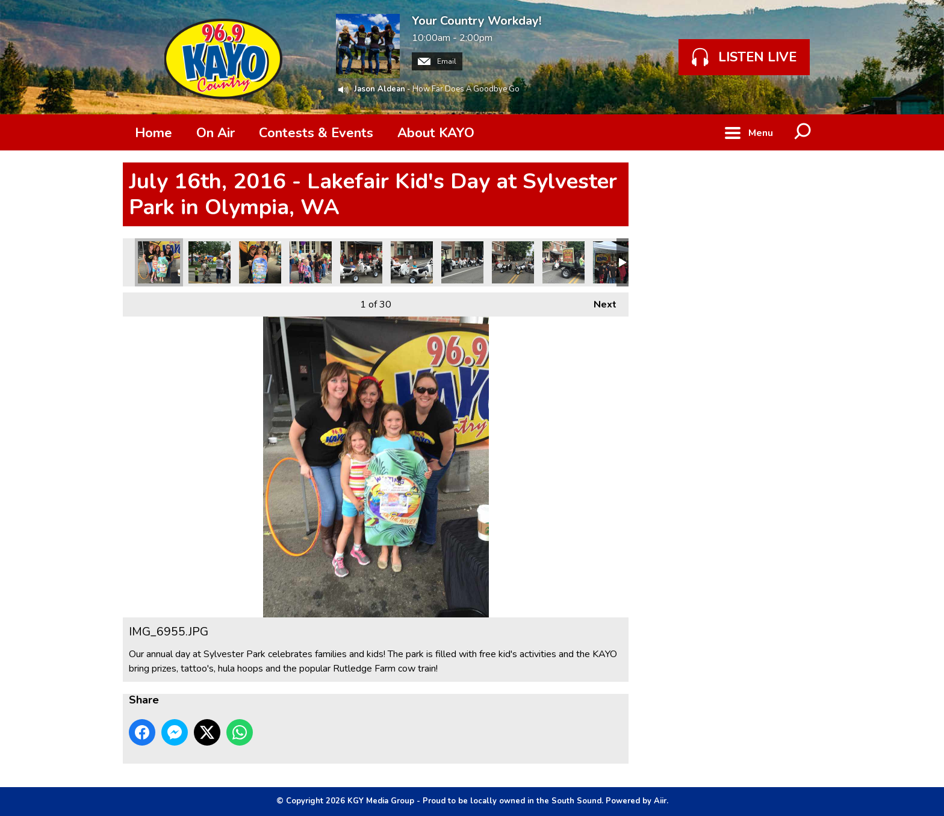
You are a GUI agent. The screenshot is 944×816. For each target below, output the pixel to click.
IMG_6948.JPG (311, 262)
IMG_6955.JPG (159, 262)
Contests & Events (316, 133)
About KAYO (435, 133)
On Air (215, 133)
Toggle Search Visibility (803, 132)
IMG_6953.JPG (209, 262)
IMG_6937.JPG (462, 262)
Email (437, 61)
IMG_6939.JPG (412, 262)
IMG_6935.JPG (563, 262)
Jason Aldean (379, 89)
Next (599, 301)
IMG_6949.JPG (260, 262)
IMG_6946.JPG (361, 262)
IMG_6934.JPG (614, 262)
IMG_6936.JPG (513, 262)
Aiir (660, 801)
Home (153, 133)
